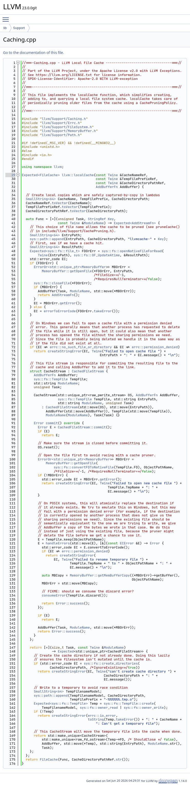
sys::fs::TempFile (51, 379)
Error (39, 423)
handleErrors (58, 543)
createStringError (65, 351)
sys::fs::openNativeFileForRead (132, 251)
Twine (113, 175)
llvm (58, 167)
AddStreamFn (63, 295)
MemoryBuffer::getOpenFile (67, 271)
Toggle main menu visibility (7, 17)
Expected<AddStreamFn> (135, 223)
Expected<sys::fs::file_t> (55, 251)
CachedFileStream (88, 371)
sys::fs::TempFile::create (129, 703)
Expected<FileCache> (41, 175)
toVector (60, 203)
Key (111, 219)
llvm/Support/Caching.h (64, 119)
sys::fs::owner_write (144, 707)
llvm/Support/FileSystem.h (67, 127)
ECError (127, 543)
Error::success (70, 603)
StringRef (97, 219)
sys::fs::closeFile (52, 283)
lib (5, 28)
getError (68, 303)
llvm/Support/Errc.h (61, 123)
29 (10, 175)
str (119, 759)
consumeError (54, 595)
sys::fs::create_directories (111, 663)
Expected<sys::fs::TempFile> (61, 703)
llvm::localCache (78, 175)
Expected (66, 651)
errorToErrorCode (60, 311)
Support (19, 28)
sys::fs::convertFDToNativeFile (84, 467)
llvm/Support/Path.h (61, 135)
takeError (103, 311)
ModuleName (94, 223)
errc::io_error (102, 715)
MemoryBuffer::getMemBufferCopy (100, 575)
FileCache (49, 759)
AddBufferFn (107, 187)
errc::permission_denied (155, 347)
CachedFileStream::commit (82, 427)
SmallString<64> (41, 199)
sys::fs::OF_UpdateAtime (97, 255)
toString (96, 719)
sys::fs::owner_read (99, 707)
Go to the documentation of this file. (33, 52)
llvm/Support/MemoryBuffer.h (69, 131)
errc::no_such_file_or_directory (81, 347)
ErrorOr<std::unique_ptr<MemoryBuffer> (71, 267)
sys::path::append (47, 239)
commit (52, 423)
